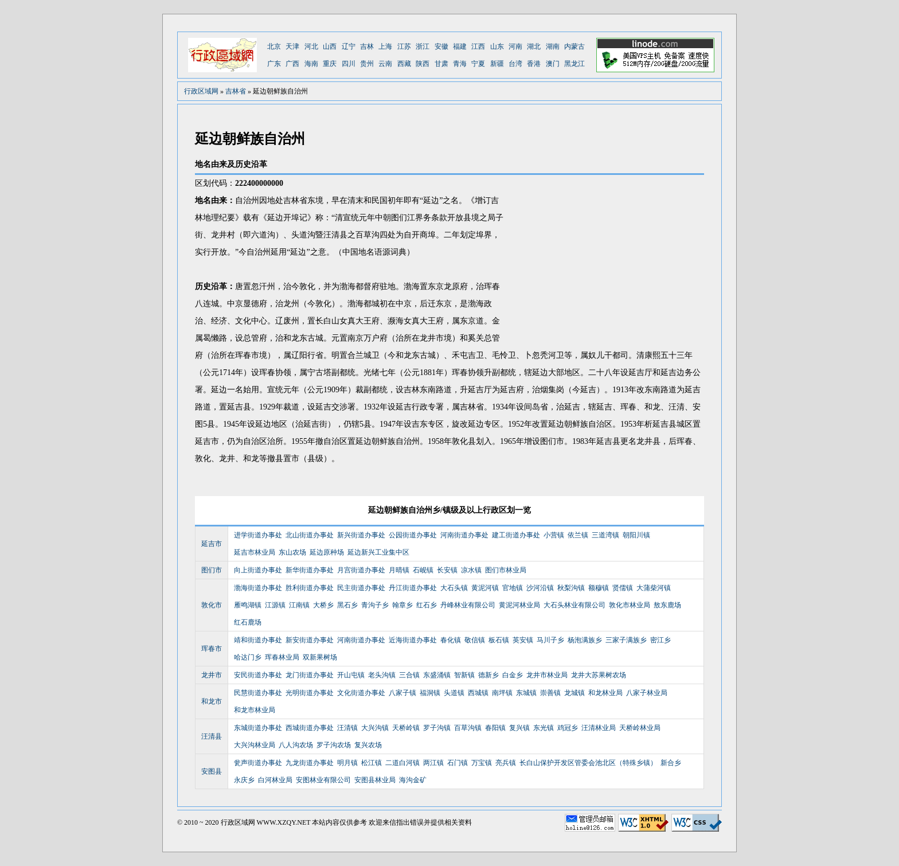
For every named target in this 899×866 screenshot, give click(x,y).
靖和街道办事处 (258, 640)
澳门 (553, 64)
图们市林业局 (505, 570)
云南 (385, 64)
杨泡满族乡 (585, 640)
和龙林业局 (605, 693)
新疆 (497, 64)
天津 (292, 46)
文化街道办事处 (361, 693)
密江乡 (660, 640)
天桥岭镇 (406, 728)
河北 (311, 46)
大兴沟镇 (375, 728)
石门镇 (457, 763)
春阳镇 (495, 728)
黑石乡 (347, 605)
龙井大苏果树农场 (598, 675)
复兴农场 (368, 745)
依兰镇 (578, 535)
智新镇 (464, 675)
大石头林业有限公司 (574, 605)
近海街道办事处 (413, 640)
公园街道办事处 (413, 535)
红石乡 (426, 605)
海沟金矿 (413, 780)
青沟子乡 (375, 605)
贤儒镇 (622, 588)
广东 (274, 64)
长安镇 (447, 570)
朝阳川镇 (636, 535)
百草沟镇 (468, 728)
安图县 (211, 771)
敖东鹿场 (667, 605)
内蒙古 (574, 46)
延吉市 (211, 544)
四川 (348, 64)
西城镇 (478, 693)
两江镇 (433, 763)
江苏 (404, 46)
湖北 (534, 46)
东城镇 (526, 693)
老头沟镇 (382, 675)
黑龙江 (574, 64)
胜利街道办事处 (310, 588)
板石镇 (498, 640)
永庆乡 (244, 780)
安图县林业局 (375, 780)
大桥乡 (323, 605)
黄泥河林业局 (519, 605)
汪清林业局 (598, 728)
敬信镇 (474, 640)
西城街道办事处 (310, 728)
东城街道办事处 (258, 728)
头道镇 (454, 693)
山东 (497, 46)
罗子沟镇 (437, 728)
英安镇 (523, 640)
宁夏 (478, 64)
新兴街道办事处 (361, 535)
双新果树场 (320, 657)
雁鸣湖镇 (247, 605)
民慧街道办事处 (258, 693)
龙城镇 (574, 693)
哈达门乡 (247, 657)
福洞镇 (430, 693)
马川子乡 (550, 640)
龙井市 (211, 675)
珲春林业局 (282, 657)
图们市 (211, 570)
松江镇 (371, 763)
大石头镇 (454, 588)
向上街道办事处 (258, 570)
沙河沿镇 (540, 588)
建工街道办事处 (516, 535)
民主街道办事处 (361, 588)
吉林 (367, 46)
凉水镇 (471, 570)
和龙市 (211, 701)
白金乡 (512, 675)
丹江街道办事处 (413, 588)
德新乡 (488, 675)
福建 (460, 46)
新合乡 (670, 763)
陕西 (422, 64)
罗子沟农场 (333, 745)
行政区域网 (201, 91)
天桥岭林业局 (639, 728)
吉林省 (235, 91)
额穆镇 (598, 588)
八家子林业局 (646, 693)
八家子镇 (402, 693)
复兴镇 (519, 728)
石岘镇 (423, 570)
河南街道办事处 (464, 535)
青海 (460, 64)
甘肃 (441, 64)
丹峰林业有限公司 (467, 605)
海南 (311, 64)
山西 (330, 46)
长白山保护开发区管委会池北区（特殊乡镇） (588, 763)
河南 (515, 46)
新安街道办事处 (310, 640)
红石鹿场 (247, 622)
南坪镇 (502, 693)
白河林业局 (275, 780)
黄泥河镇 (485, 588)
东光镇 (543, 728)
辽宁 (348, 46)
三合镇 (409, 675)
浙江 (422, 46)
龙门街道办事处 (310, 675)
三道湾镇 (605, 535)
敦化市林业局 (629, 605)
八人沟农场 (296, 745)
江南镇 (299, 605)
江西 (478, 46)
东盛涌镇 (437, 675)
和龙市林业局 (254, 710)
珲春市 (211, 649)
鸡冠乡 (567, 728)
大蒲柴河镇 (653, 588)
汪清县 (211, 736)
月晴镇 (399, 570)
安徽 (441, 46)
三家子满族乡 (626, 640)
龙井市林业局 (547, 675)
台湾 (515, 64)
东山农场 (292, 552)
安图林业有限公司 (323, 780)
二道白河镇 (402, 763)
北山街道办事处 (310, 535)
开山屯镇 (351, 675)
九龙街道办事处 (310, 763)
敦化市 (211, 605)
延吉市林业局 (254, 552)
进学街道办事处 (258, 535)
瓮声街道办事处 (258, 763)
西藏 (404, 64)
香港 (534, 64)
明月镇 (347, 763)
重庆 (330, 64)
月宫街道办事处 (361, 570)
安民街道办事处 (258, 675)
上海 (385, 46)
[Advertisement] (607, 261)
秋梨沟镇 (571, 588)
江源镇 (275, 605)
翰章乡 (402, 605)
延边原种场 (327, 552)
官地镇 (512, 588)
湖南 (553, 46)
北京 (274, 46)
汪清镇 (347, 728)
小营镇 (554, 535)
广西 (292, 64)
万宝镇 (481, 763)
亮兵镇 (505, 763)
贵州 (367, 64)
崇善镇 (550, 693)
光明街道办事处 (310, 693)
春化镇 (450, 640)
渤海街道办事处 (258, 588)
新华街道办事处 (310, 570)
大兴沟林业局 (254, 745)
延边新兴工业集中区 (378, 552)
